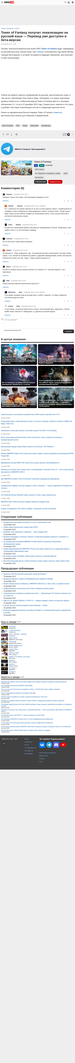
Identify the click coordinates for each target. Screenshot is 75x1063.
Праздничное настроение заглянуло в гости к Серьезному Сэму (27, 522)
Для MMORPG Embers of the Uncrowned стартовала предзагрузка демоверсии (30, 479)
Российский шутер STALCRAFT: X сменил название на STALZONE (22, 715)
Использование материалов (47, 753)
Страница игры (40, 181)
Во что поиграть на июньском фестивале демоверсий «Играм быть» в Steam (18, 383)
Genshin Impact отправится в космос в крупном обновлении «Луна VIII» (24, 697)
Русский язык (46, 125)
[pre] (17, 330)
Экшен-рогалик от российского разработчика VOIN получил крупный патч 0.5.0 (30, 414)
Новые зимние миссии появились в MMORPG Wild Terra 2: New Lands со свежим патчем (36, 584)
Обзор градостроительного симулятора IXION (20, 527)
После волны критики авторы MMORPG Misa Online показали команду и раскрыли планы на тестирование (36, 726)
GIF (20, 330)
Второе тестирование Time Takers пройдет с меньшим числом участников (28, 508)
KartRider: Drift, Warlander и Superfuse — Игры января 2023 (25, 532)
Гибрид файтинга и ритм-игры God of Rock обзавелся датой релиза (28, 588)
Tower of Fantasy (49, 49)
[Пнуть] (11, 134)
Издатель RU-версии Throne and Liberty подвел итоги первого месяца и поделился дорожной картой (33, 682)
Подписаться (55, 182)
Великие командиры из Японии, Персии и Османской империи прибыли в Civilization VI (35, 537)
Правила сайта (43, 755)
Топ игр (27, 745)
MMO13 (27, 739)
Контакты (42, 758)
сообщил (40, 52)
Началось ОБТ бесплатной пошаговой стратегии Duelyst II (25, 574)
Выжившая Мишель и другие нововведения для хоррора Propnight (28, 579)
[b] (4, 330)
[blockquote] (13, 330)
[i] (6, 330)
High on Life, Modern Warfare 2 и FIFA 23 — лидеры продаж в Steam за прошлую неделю (36, 600)
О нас (41, 761)
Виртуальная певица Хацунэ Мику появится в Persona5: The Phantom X (27, 446)
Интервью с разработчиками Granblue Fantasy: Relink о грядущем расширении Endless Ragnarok (55, 361)
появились (57, 112)
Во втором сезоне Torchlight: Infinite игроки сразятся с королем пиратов (29, 556)
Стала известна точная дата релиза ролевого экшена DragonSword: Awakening (26, 723)
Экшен (25, 125)
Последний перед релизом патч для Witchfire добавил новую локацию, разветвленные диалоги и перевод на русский (36, 705)
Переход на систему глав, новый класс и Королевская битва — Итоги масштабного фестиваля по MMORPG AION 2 (18, 404)
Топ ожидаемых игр (30, 748)
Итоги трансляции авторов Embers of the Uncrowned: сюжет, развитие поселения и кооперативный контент (55, 382)
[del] (8, 330)
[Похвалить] (3, 134)
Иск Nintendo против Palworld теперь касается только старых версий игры (28, 495)
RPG (17, 125)
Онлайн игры (28, 742)
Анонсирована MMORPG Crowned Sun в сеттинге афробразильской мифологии (27, 719)
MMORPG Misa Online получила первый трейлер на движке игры (25, 502)
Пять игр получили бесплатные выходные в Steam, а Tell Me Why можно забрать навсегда (30, 689)
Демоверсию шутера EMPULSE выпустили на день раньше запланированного (30, 463)
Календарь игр (29, 750)
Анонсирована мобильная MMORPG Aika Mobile (16, 685)
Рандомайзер (29, 753)
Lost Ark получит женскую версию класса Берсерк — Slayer (25, 605)
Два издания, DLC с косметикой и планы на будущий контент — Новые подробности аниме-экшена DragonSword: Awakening (19, 360)
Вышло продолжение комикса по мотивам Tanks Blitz (18, 693)
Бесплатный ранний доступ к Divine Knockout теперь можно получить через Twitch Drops (36, 561)
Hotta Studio (34, 125)
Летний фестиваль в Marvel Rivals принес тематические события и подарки (25, 730)
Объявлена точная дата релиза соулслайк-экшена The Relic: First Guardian (29, 430)
